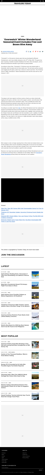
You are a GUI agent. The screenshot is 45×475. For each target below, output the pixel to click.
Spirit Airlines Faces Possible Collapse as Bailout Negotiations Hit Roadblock (13, 295)
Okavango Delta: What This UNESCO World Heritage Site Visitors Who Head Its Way (14, 375)
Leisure (3, 456)
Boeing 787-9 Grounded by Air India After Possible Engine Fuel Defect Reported (13, 365)
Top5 (3, 457)
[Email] (40, 51)
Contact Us (25, 454)
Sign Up (40, 470)
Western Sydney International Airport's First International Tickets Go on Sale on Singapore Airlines (15, 386)
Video (22, 36)
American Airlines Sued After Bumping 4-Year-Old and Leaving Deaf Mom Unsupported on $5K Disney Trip (15, 345)
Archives (4, 452)
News (9, 271)
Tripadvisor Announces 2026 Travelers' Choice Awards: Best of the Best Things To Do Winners (15, 305)
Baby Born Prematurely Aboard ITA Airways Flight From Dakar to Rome (14, 285)
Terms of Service (26, 456)
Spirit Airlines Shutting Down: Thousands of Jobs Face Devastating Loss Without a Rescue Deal (15, 275)
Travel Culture (5, 459)
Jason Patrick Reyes (8, 51)
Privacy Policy (26, 457)
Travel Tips (4, 460)
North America (11, 352)
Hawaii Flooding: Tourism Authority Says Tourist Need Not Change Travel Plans (15, 396)
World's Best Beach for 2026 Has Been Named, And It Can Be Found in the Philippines (15, 325)
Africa (10, 372)
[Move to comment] (42, 51)
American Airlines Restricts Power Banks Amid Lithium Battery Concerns (15, 315)
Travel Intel (4, 462)
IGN (19, 108)
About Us (25, 452)
